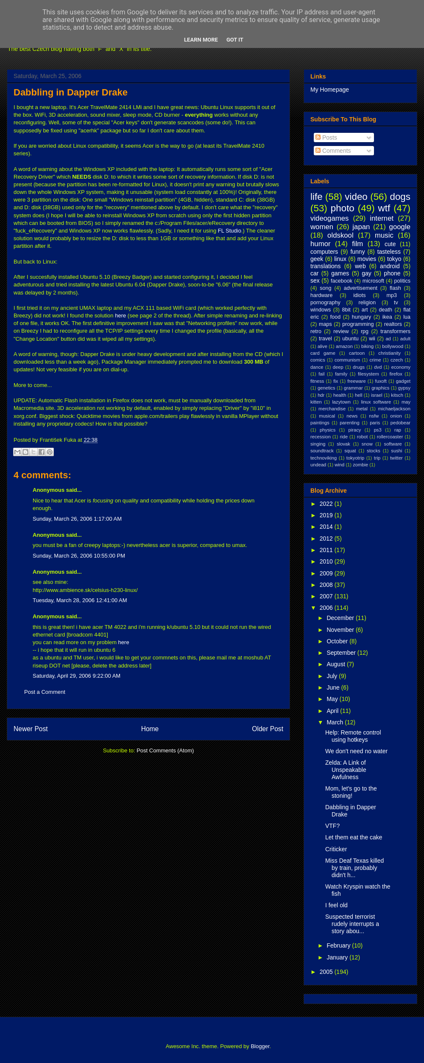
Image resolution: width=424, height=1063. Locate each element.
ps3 (378, 429)
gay (366, 273)
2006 (327, 607)
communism (347, 359)
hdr (321, 395)
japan (361, 227)
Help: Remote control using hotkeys (353, 736)
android (390, 266)
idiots (359, 295)
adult (405, 338)
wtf (384, 208)
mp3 (391, 295)
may (406, 401)
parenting (350, 422)
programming (358, 324)
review (341, 331)
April (333, 710)
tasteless (389, 251)
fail (321, 373)
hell (358, 395)
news (351, 415)
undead (318, 464)
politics (402, 281)
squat (350, 450)
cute (390, 244)
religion (367, 303)
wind (339, 464)
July (332, 676)
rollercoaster (390, 436)
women (321, 227)
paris (375, 422)
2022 (327, 503)
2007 (327, 596)
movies (366, 258)
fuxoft (381, 381)
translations (325, 266)
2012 (327, 538)
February (339, 945)
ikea (387, 317)
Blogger (260, 1046)
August (336, 664)
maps (325, 324)
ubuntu (350, 339)
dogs (400, 196)
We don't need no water (356, 751)
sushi (396, 450)
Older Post (267, 728)
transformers (395, 331)
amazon (344, 346)
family (341, 373)
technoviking (323, 457)
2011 (327, 550)
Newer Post (31, 728)
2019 (327, 515)
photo (342, 208)
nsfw (374, 415)
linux (340, 258)
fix (335, 381)
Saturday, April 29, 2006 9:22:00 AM (76, 676)
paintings (319, 422)
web (360, 266)
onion (396, 415)
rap (397, 429)
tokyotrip (355, 457)
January (337, 957)
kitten (316, 401)
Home (150, 728)
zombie (360, 464)
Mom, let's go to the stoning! (351, 792)
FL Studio (229, 230)
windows (320, 310)
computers (324, 251)
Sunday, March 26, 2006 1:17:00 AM (77, 519)
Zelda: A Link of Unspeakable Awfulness (345, 769)
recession (320, 436)
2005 (327, 971)
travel (325, 339)
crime (375, 359)
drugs (359, 367)
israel (376, 395)
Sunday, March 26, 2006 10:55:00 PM (79, 556)
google (399, 227)
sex (315, 280)
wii (372, 339)
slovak (343, 443)
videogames (329, 218)
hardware (321, 295)
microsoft (373, 281)
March (335, 722)
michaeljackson (394, 408)
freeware (356, 381)
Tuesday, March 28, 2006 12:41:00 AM (80, 600)
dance (316, 367)
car (314, 273)
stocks (373, 450)
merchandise (332, 408)
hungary (361, 317)
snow (367, 443)
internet (381, 218)
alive (322, 346)
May (332, 699)
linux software (376, 401)
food (335, 317)
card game (322, 353)
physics (327, 429)
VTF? (332, 825)
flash (395, 288)
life (316, 196)
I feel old (336, 905)
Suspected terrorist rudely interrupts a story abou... (352, 923)
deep (338, 367)
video (356, 196)
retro (315, 331)
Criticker (336, 849)
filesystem (368, 373)
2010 (327, 561)
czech (397, 359)
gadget (403, 381)
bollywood (392, 346)
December (340, 617)
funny (357, 251)
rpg (364, 331)
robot (362, 436)
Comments (333, 150)
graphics (380, 387)
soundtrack (322, 450)
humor (320, 244)
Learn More (201, 39)
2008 (327, 584)
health (339, 395)
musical (327, 415)
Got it (234, 39)
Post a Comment (44, 692)
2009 (327, 573)
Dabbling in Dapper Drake (71, 92)
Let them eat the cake (353, 837)
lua (406, 317)
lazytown (341, 401)
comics (317, 359)
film (357, 244)
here (120, 315)
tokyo (394, 258)
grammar (353, 387)
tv (396, 303)
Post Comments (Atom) (165, 750)
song (325, 288)
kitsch (397, 395)
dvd (378, 367)
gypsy (404, 387)
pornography (325, 303)
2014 (327, 526)
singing (317, 443)
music (384, 235)
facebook (341, 281)
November (340, 629)
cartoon (357, 353)
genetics (326, 387)
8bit (346, 310)
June (333, 687)
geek (316, 258)
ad (388, 338)
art (365, 310)
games (340, 273)
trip (377, 457)
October (337, 641)
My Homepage (329, 89)
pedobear (400, 422)
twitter (396, 457)
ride (344, 436)
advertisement (360, 288)
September (341, 652)
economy (400, 367)
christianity (389, 353)
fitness (317, 381)
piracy (355, 429)
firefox (395, 373)
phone (392, 273)
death (386, 310)
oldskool (340, 235)
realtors (393, 324)
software (393, 443)
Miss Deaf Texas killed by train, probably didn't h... (354, 867)
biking (367, 346)
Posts (326, 137)
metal (362, 408)
